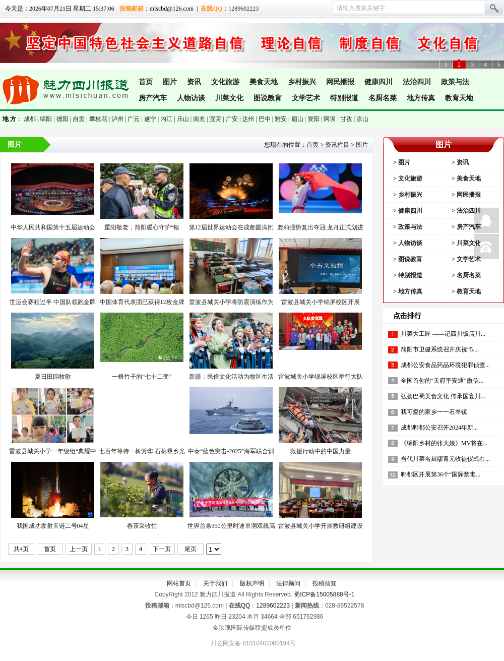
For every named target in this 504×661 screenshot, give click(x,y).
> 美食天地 (465, 178)
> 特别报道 (407, 275)
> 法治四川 (465, 210)
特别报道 (344, 98)
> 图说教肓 (407, 259)
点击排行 (407, 316)
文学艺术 (306, 98)
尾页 (190, 549)
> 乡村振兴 (407, 194)
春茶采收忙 (142, 525)
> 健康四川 (407, 210)
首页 (146, 82)
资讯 (194, 82)
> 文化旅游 (407, 178)
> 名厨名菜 (465, 275)
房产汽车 (153, 98)
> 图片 (401, 162)
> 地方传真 (407, 291)
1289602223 (243, 8)
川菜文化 (229, 98)
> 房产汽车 (465, 226)
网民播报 (340, 82)
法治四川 (417, 82)
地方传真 (421, 98)
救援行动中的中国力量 (320, 451)
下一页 (162, 549)
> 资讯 (459, 162)
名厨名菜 (382, 98)
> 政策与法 (407, 226)
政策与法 (455, 82)
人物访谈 (191, 98)
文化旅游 (225, 82)
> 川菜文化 (465, 243)
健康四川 (378, 82)
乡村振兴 (302, 82)
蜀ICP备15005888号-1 (324, 594)
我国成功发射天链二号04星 (53, 525)
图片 (170, 82)
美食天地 (263, 82)
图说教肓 (268, 98)
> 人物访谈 (407, 243)
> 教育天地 (465, 291)
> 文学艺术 (465, 259)
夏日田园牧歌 (53, 376)
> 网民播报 (465, 194)
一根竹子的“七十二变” (142, 376)
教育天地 (459, 98)
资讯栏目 (337, 144)
